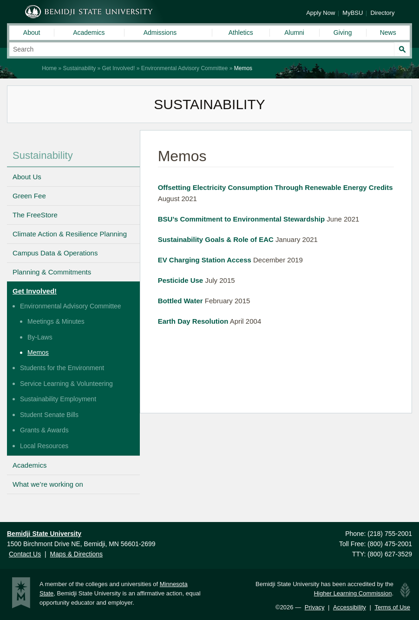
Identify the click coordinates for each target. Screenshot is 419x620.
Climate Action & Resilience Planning (70, 234)
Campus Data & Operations (55, 253)
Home (49, 68)
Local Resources (44, 446)
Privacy (315, 607)
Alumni (294, 32)
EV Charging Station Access (204, 260)
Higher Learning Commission (353, 593)
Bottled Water (180, 301)
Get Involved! (118, 68)
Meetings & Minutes (56, 321)
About (31, 32)
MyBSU (352, 12)
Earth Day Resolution (193, 321)
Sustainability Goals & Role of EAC (216, 239)
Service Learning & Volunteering (66, 383)
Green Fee (29, 196)
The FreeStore (35, 215)
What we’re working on (48, 484)
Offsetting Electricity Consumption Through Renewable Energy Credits (275, 187)
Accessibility (349, 607)
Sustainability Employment (58, 399)
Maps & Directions (76, 554)
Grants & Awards (44, 430)
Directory (382, 12)
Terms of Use (392, 607)
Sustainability (79, 68)
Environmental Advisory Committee (184, 68)
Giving (343, 32)
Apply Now (320, 12)
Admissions (160, 32)
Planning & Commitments (52, 272)
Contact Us (25, 554)
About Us (27, 177)
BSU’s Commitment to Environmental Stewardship (241, 219)
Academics (89, 32)
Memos (38, 352)
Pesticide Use (180, 280)
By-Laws (39, 337)
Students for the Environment (62, 368)
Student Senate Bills (49, 414)
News (388, 32)
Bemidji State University (89, 11)
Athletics (241, 32)
